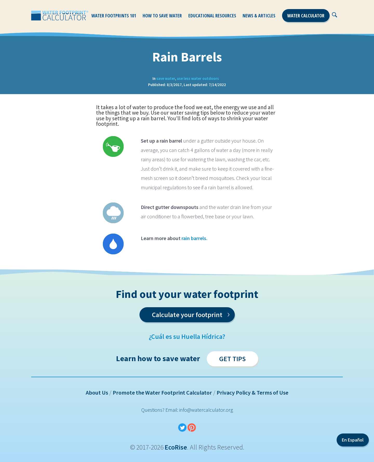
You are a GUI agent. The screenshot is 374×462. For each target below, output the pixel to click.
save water (165, 78)
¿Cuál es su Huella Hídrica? (187, 336)
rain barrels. (195, 238)
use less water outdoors (198, 78)
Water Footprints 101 (113, 15)
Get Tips (232, 358)
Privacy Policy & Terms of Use (252, 392)
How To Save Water (162, 15)
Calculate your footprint (191, 313)
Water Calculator (305, 15)
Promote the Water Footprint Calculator (162, 392)
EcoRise (176, 447)
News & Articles (259, 15)
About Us (97, 392)
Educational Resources (212, 15)
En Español (353, 440)
